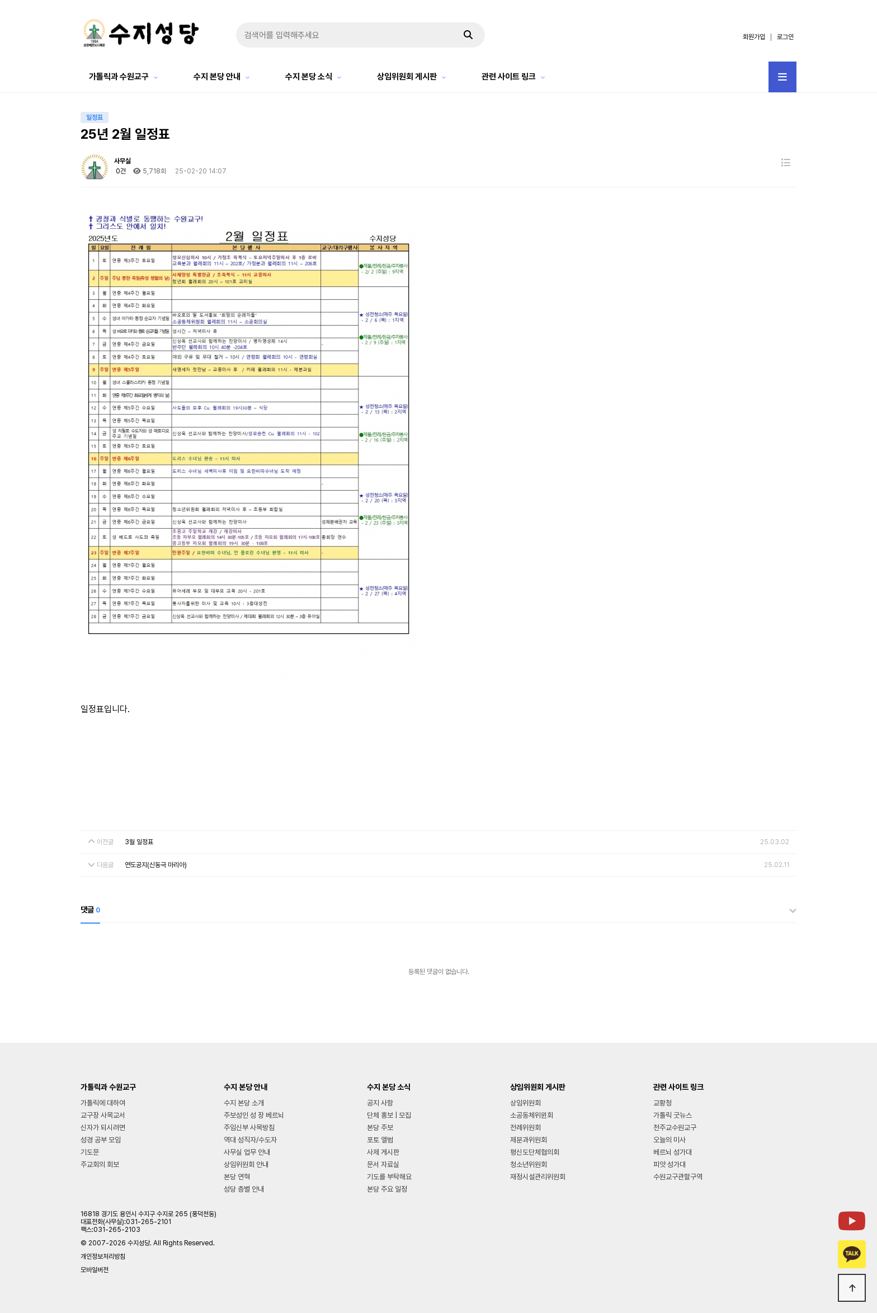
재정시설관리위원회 (537, 1177)
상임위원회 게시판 (407, 77)
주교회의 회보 (100, 1164)
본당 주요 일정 (387, 1189)
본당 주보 (380, 1127)
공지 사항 (380, 1103)
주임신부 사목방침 (249, 1127)
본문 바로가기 (0, 0)
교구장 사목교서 (103, 1115)
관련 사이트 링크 (509, 77)
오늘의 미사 (669, 1140)
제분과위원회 (528, 1140)
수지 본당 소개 (244, 1103)
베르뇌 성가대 (672, 1152)
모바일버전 (95, 1270)
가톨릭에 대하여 (103, 1103)
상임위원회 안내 (246, 1164)
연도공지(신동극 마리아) (156, 865)
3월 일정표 (139, 842)
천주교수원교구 (674, 1127)
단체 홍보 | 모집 (389, 1115)
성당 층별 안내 (244, 1189)
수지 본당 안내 (217, 77)
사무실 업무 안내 (247, 1152)
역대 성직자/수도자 (250, 1140)
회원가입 (754, 37)
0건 (120, 171)
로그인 (785, 37)
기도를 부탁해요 (389, 1177)
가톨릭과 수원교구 (119, 77)
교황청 (662, 1103)
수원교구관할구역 (677, 1177)
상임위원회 (525, 1103)
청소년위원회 (528, 1164)
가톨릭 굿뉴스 (672, 1115)
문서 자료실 (383, 1164)
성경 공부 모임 (101, 1140)
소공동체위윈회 (531, 1115)
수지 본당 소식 (308, 77)
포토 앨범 (380, 1140)
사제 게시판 (383, 1152)
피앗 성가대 (669, 1164)
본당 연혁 (237, 1177)
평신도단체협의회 (534, 1152)
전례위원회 (525, 1127)
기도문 (90, 1152)
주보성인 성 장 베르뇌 (254, 1115)
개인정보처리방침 (103, 1256)
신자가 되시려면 (103, 1127)
